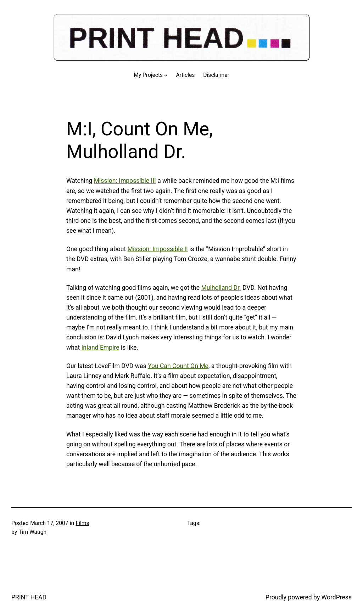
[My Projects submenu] (165, 75)
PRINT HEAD (28, 597)
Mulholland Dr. (221, 287)
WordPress (337, 597)
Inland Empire (100, 347)
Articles (185, 75)
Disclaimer (216, 75)
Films (82, 523)
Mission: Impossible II (158, 249)
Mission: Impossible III (125, 180)
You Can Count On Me (178, 365)
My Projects (148, 75)
